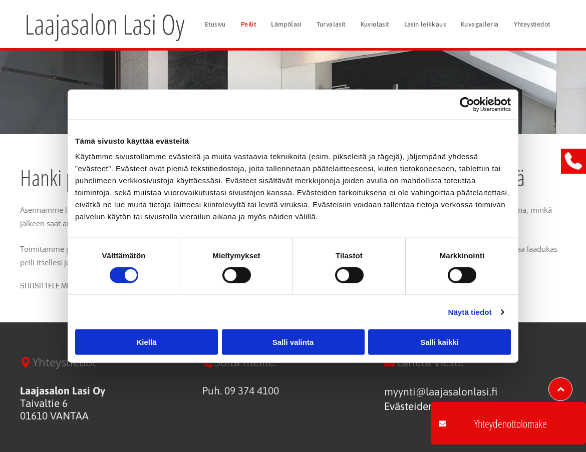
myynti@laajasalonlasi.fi (440, 391)
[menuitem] (215, 24)
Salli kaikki (439, 342)
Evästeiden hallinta (428, 406)
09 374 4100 (251, 390)
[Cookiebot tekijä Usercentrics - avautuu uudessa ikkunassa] (467, 104)
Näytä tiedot (470, 311)
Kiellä (146, 342)
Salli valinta (293, 342)
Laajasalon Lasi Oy (105, 24)
